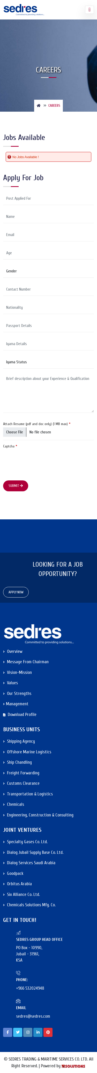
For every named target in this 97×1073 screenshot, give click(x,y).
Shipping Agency (19, 741)
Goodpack (13, 873)
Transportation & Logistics (28, 794)
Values (10, 682)
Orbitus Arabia (17, 883)
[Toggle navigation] (89, 10)
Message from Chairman (26, 661)
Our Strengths (17, 693)
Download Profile (19, 714)
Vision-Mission (17, 672)
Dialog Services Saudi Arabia (29, 862)
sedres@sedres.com (33, 1016)
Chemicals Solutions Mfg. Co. (29, 904)
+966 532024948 (30, 988)
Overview (12, 651)
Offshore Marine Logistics (27, 751)
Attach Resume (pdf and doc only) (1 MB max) (37, 424)
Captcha (10, 446)
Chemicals (13, 804)
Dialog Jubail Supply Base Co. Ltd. (33, 852)
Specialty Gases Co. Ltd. (25, 841)
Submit (16, 486)
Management (15, 703)
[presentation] (42, 460)
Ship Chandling (17, 762)
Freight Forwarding (21, 772)
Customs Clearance (21, 783)
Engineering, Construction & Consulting (38, 815)
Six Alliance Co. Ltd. (21, 894)
